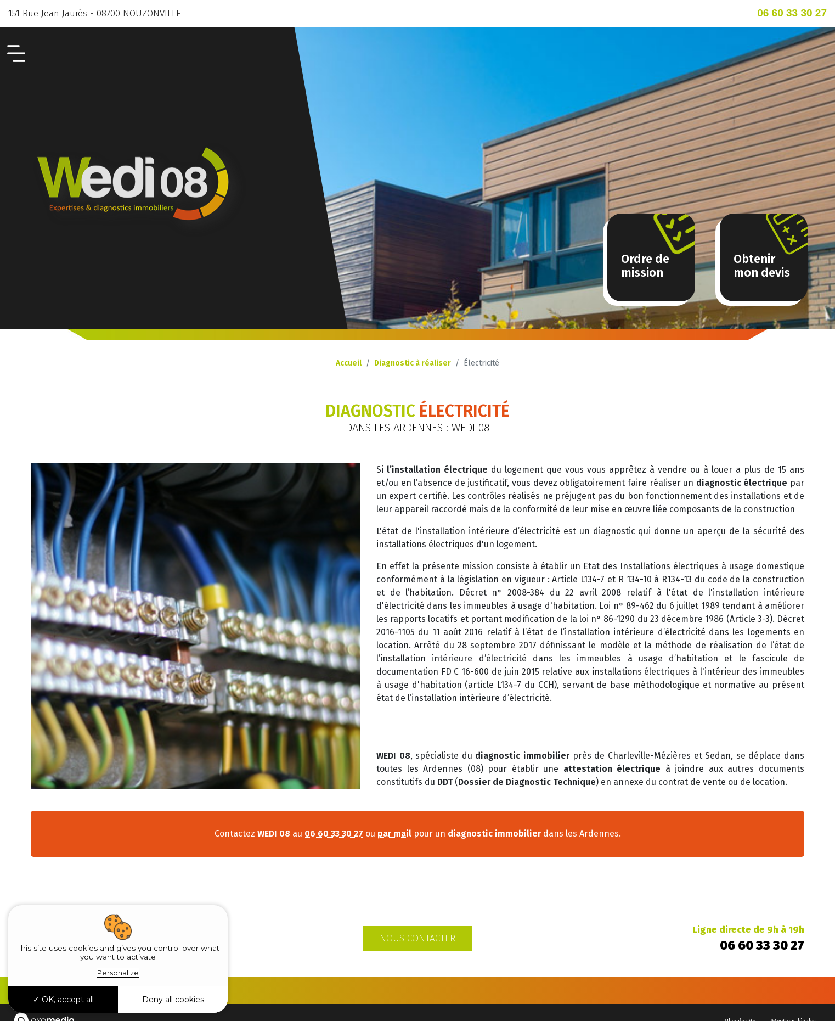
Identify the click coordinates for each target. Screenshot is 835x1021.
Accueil (349, 363)
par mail (394, 833)
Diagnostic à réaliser (412, 363)
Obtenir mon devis (762, 265)
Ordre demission (645, 265)
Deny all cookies (173, 1000)
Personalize (118, 972)
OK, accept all (63, 1000)
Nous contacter (417, 938)
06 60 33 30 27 (792, 13)
